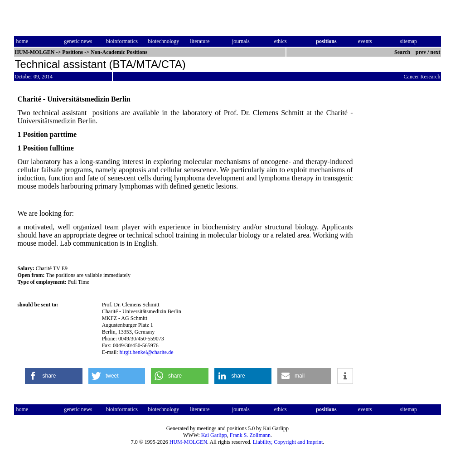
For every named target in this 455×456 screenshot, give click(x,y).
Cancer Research (422, 76)
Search (402, 52)
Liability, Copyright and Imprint (288, 442)
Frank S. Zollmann (250, 435)
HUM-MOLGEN (188, 442)
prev (421, 52)
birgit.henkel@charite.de (147, 352)
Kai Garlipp (214, 435)
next (435, 52)
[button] (53, 376)
